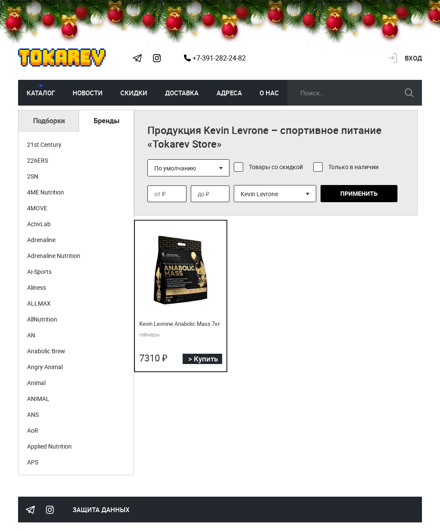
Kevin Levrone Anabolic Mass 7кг (179, 324)
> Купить (203, 359)
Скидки (133, 92)
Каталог (41, 92)
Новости (88, 92)
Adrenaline (41, 240)
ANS (33, 414)
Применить (359, 193)
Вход (413, 58)
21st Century (44, 144)
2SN (32, 176)
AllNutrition (42, 319)
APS (32, 462)
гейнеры (149, 334)
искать (409, 93)
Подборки (49, 120)
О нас (269, 92)
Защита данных (101, 509)
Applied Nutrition (49, 446)
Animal (36, 383)
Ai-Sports (39, 271)
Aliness (36, 287)
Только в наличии (353, 167)
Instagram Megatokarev (156, 58)
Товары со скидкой (276, 167)
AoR (32, 430)
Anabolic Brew (46, 351)
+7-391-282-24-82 (215, 58)
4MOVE (37, 208)
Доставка (182, 92)
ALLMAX (39, 303)
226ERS (37, 160)
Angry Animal (45, 367)
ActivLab (39, 224)
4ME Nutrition (45, 192)
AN (31, 335)
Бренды (106, 120)
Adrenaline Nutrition (53, 256)
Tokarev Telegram (137, 58)
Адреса (229, 92)
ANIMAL (38, 398)
